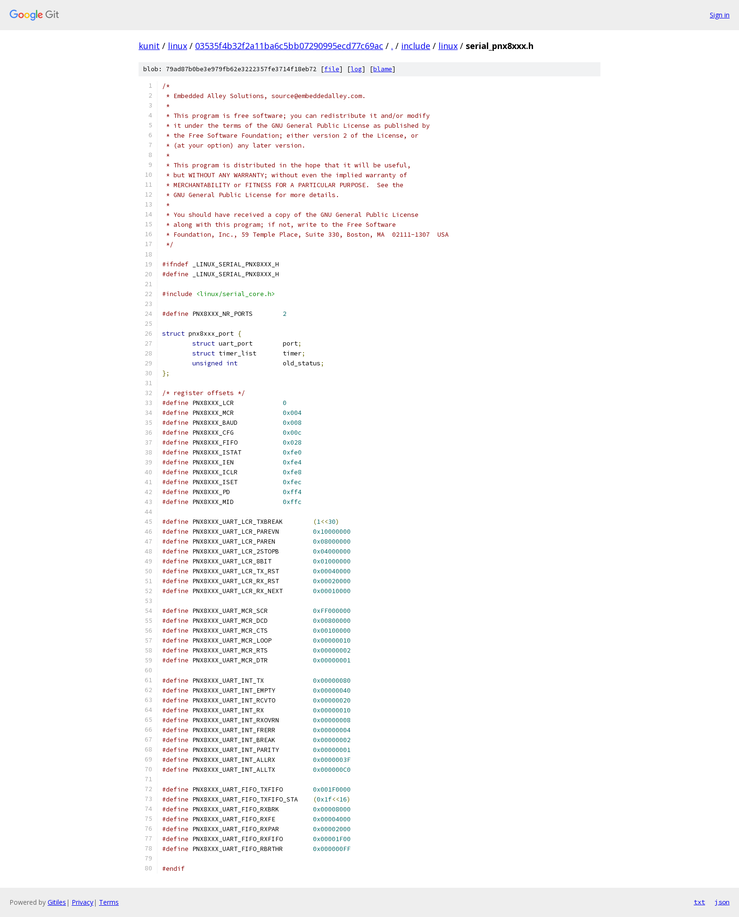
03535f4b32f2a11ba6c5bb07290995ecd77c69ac (289, 45)
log (356, 69)
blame (382, 69)
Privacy (82, 902)
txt (699, 902)
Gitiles (57, 902)
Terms (109, 902)
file (331, 69)
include (415, 45)
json (722, 902)
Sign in (720, 14)
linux (177, 45)
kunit (149, 45)
